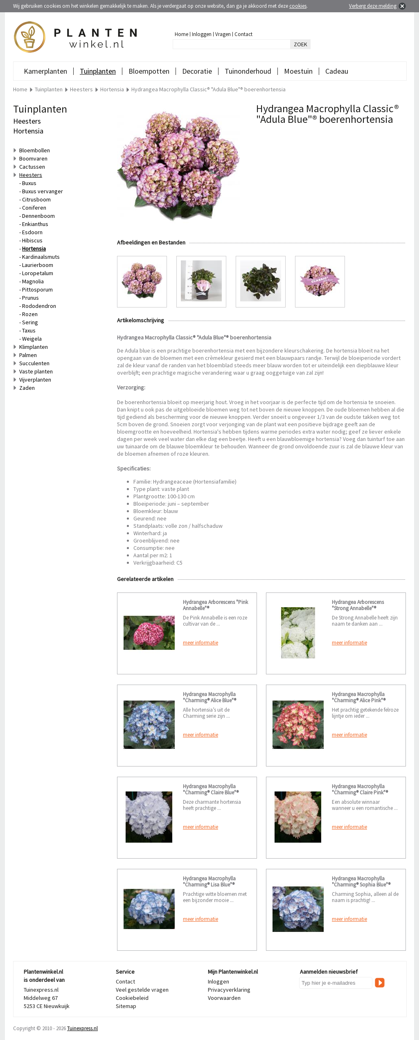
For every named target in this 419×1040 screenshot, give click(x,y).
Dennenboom (38, 215)
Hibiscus (32, 240)
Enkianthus (35, 224)
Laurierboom (37, 265)
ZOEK (300, 44)
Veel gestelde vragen (142, 989)
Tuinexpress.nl (82, 1028)
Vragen (223, 34)
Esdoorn (32, 232)
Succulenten (34, 363)
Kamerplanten (45, 71)
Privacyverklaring (229, 989)
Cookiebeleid (132, 998)
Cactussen (32, 166)
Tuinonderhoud (248, 71)
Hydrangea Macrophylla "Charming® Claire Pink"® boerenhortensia (360, 792)
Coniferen (34, 207)
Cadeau (336, 71)
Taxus (29, 330)
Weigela (32, 338)
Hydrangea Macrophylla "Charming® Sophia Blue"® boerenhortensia (361, 884)
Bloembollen (34, 150)
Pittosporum (37, 289)
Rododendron (39, 306)
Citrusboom (36, 199)
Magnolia (33, 281)
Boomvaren (33, 158)
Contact (243, 34)
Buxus (29, 183)
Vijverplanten (35, 379)
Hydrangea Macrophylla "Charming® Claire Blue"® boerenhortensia (211, 792)
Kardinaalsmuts (41, 256)
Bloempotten (148, 71)
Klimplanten (33, 346)
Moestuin (298, 71)
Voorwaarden (224, 998)
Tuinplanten (98, 71)
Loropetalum (37, 273)
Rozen (30, 314)
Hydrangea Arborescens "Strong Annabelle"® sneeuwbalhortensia (358, 608)
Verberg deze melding (372, 5)
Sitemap (126, 1006)
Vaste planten (36, 371)
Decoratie (197, 71)
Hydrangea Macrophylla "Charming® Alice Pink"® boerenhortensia (358, 700)
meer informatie (200, 642)
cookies (297, 5)
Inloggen (202, 34)
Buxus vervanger (42, 191)
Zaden (27, 387)
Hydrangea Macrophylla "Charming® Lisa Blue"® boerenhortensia (209, 884)
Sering (30, 322)
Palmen (28, 355)
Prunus (30, 297)
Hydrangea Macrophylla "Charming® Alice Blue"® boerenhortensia (209, 700)
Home (181, 34)
